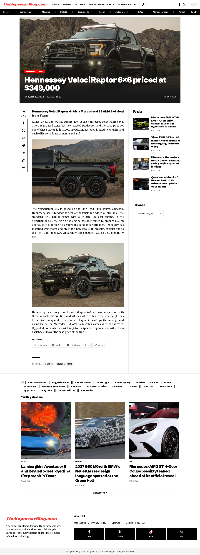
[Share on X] (23, 130)
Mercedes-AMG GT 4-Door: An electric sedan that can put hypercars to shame (165, 122)
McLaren (46, 12)
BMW (140, 12)
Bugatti (64, 12)
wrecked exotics (98, 386)
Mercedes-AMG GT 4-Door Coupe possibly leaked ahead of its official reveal (153, 471)
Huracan (76, 386)
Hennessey (31, 71)
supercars (30, 386)
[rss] (182, 533)
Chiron (157, 382)
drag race (46, 390)
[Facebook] (179, 4)
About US (79, 515)
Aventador (88, 390)
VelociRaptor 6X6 (65, 363)
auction (142, 382)
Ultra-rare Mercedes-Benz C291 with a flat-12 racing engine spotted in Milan (165, 162)
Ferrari (6, 12)
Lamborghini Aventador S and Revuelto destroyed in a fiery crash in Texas (45, 471)
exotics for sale (37, 382)
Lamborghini (26, 12)
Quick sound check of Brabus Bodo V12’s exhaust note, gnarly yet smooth (164, 182)
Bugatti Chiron (61, 382)
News (41, 71)
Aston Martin (121, 12)
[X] (184, 4)
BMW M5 (78, 461)
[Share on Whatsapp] (23, 138)
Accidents (25, 461)
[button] (143, 4)
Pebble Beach (84, 382)
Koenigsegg (83, 12)
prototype (104, 382)
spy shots (29, 390)
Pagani (102, 12)
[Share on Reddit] (23, 145)
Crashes (119, 386)
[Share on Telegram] (23, 153)
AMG (131, 461)
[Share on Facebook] (23, 123)
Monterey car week (54, 386)
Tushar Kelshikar (36, 96)
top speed (168, 386)
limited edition (67, 390)
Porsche (182, 12)
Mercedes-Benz (160, 12)
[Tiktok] (151, 533)
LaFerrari (150, 386)
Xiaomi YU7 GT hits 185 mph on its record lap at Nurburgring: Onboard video (165, 142)
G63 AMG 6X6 (48, 363)
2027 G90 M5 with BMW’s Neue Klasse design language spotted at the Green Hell (98, 473)
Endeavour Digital (106, 551)
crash (170, 382)
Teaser (134, 386)
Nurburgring (124, 382)
